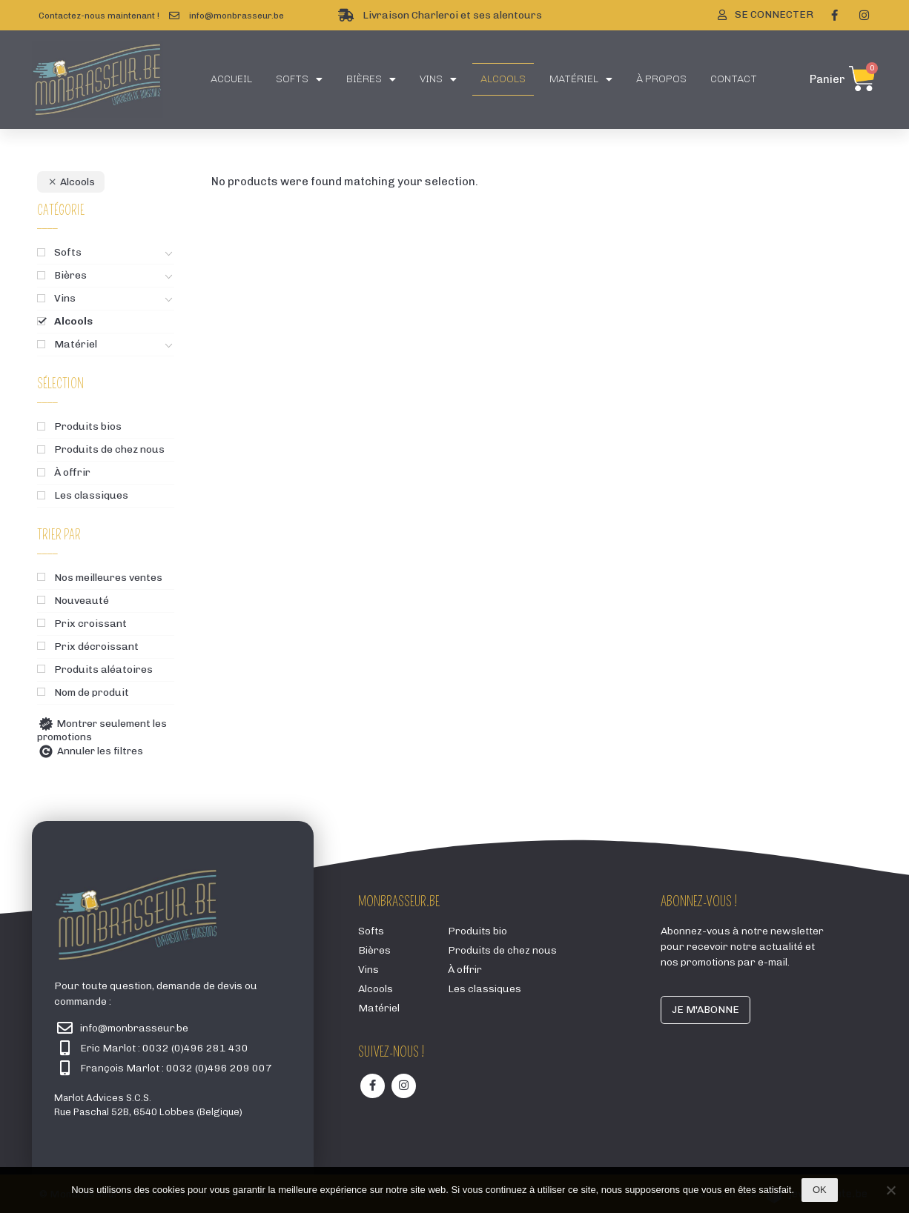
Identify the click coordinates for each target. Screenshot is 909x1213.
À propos (661, 79)
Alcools (503, 79)
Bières (371, 79)
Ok (820, 1189)
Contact (733, 79)
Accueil (231, 79)
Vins (438, 79)
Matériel (580, 79)
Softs (299, 79)
